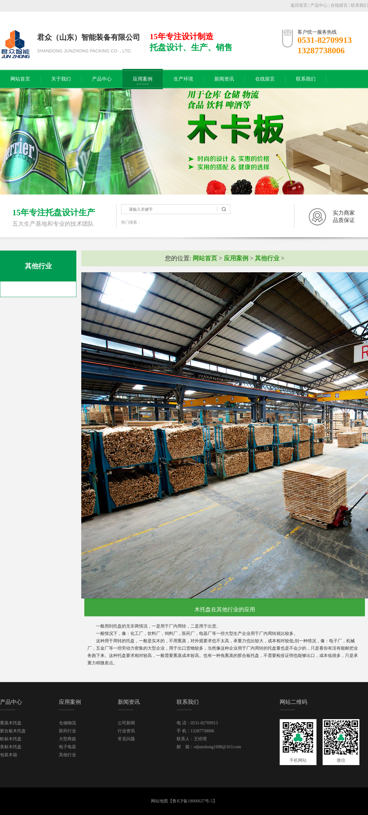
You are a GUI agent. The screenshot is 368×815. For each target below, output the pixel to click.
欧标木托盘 (10, 739)
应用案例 (142, 78)
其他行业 (267, 258)
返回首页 (299, 5)
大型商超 (67, 739)
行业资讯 (126, 731)
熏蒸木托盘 (10, 723)
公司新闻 (126, 723)
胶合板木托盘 (13, 731)
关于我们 (61, 78)
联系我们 (359, 5)
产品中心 (319, 5)
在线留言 (339, 5)
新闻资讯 (224, 78)
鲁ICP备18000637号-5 (192, 801)
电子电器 (67, 747)
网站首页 (20, 78)
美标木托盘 (10, 747)
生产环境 (183, 78)
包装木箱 (8, 755)
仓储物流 (67, 723)
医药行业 (67, 731)
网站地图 (159, 801)
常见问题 (126, 739)
